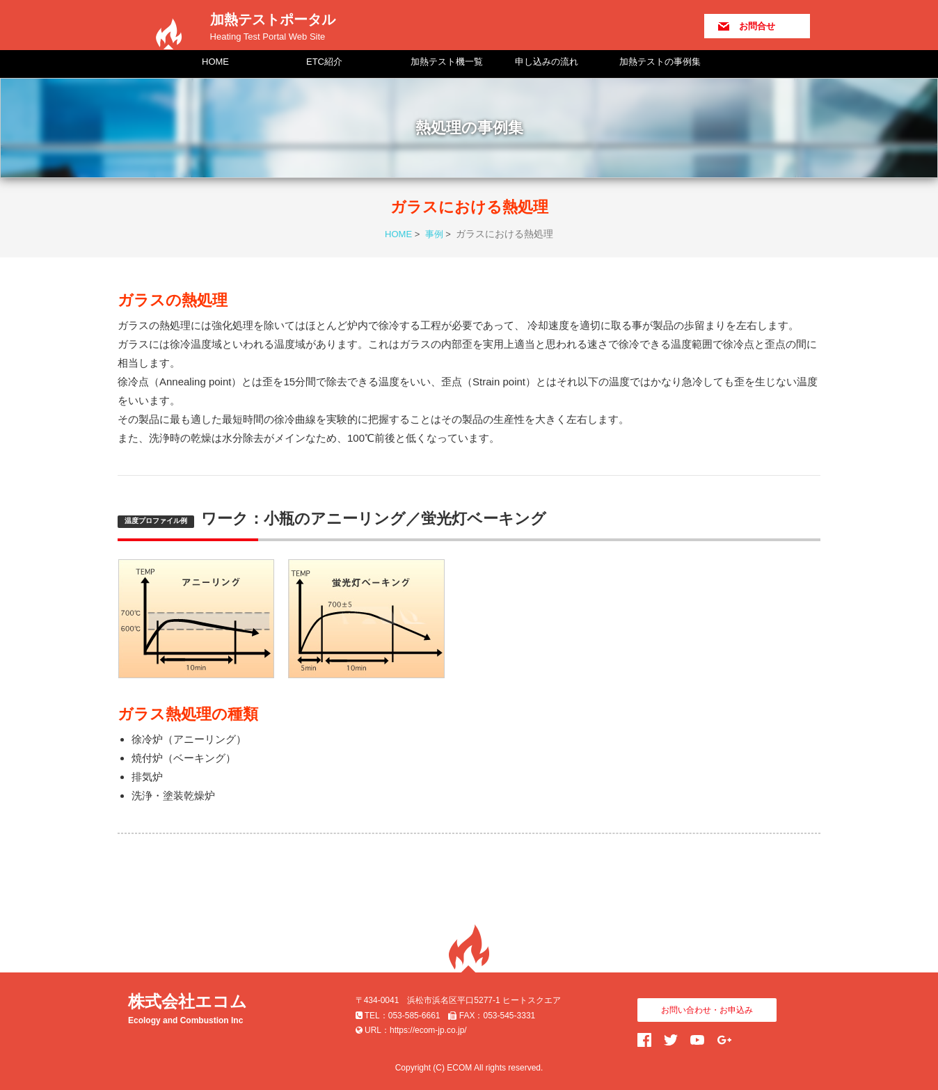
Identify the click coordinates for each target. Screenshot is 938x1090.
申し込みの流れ (546, 61)
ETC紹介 (324, 61)
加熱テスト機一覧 (447, 61)
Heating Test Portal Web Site (268, 36)
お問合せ (757, 26)
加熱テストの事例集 (660, 61)
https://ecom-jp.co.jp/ (428, 1030)
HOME (215, 61)
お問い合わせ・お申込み (707, 1010)
